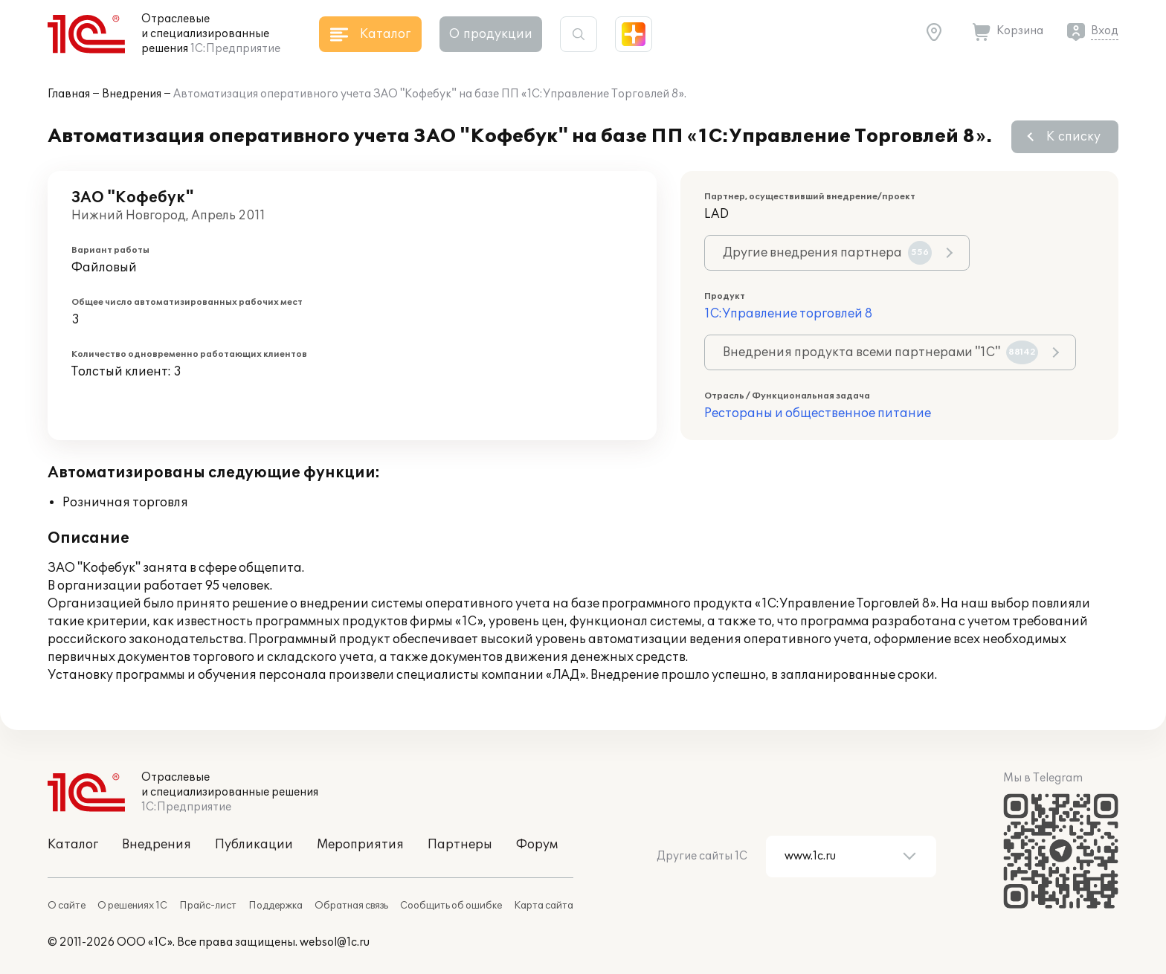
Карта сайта (543, 906)
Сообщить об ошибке (451, 906)
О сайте (67, 906)
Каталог (73, 844)
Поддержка (275, 906)
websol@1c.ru (335, 942)
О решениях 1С (132, 906)
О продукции (490, 34)
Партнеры (460, 844)
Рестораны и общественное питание (817, 413)
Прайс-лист (207, 906)
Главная (69, 94)
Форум (537, 844)
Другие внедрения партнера (827, 253)
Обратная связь (351, 906)
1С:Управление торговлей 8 (788, 313)
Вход (1104, 31)
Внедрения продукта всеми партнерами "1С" (880, 352)
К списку (1073, 136)
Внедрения (131, 94)
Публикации (254, 844)
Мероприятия (360, 844)
